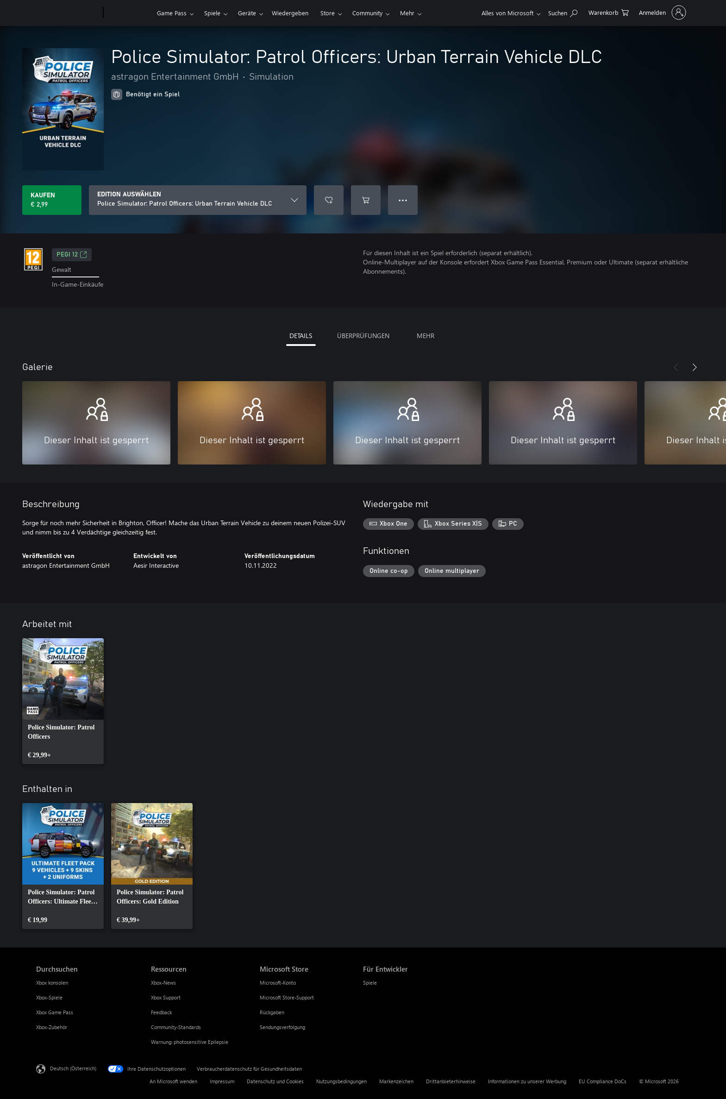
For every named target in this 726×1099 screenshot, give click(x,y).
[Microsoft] (68, 12)
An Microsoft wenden (173, 1081)
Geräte (247, 13)
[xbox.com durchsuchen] (563, 11)
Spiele (212, 13)
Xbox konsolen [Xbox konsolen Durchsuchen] (52, 983)
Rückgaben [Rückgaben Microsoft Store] (272, 1012)
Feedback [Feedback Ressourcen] (161, 1012)
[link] (63, 701)
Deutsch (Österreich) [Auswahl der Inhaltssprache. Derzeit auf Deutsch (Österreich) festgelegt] (73, 1068)
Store (327, 13)
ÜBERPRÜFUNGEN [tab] (363, 335)
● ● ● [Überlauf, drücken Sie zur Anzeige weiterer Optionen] (403, 199)
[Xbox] (129, 12)
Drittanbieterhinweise (451, 1081)
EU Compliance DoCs (602, 1081)
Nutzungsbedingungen (341, 1081)
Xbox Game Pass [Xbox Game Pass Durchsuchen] (54, 1012)
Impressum (222, 1081)
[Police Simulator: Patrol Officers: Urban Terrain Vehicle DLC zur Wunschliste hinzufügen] (329, 200)
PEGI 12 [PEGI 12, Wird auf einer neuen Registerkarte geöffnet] (71, 254)
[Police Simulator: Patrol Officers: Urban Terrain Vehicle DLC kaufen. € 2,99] (51, 200)
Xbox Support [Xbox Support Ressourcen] (166, 997)
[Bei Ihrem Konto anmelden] (661, 12)
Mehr (407, 13)
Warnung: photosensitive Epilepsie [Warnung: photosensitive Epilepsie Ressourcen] (189, 1042)
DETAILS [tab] (300, 335)
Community (367, 13)
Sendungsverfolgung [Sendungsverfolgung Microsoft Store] (282, 1027)
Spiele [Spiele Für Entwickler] (370, 983)
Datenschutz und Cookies (275, 1081)
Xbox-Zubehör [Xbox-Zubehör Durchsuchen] (51, 1027)
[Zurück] (676, 367)
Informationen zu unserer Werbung (527, 1081)
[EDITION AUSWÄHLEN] (198, 200)
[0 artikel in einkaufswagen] (608, 12)
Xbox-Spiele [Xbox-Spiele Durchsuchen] (49, 997)
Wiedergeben (290, 13)
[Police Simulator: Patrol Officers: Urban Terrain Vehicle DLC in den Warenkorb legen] (366, 200)
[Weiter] (694, 367)
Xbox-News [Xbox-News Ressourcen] (163, 983)
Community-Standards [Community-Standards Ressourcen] (176, 1027)
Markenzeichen (396, 1081)
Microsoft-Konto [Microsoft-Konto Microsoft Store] (278, 983)
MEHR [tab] (425, 335)
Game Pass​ (172, 13)
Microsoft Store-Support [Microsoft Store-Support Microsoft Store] (287, 997)
